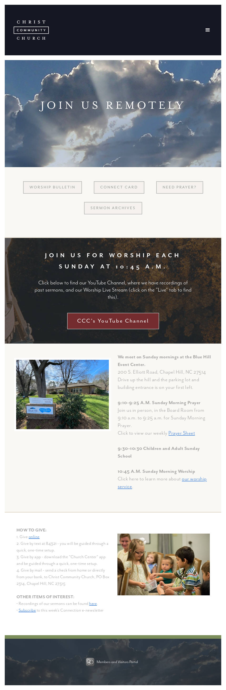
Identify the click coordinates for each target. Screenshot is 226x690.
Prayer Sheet (184, 433)
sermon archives (113, 211)
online (37, 537)
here (96, 603)
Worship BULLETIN (52, 190)
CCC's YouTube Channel (113, 321)
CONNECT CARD (119, 190)
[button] (209, 30)
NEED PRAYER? (180, 190)
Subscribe (30, 610)
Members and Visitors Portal (117, 662)
